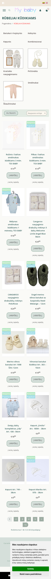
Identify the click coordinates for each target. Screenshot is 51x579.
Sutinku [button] (30, 569)
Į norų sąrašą (13, 182)
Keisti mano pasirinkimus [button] (30, 574)
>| (25, 524)
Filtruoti (11, 113)
